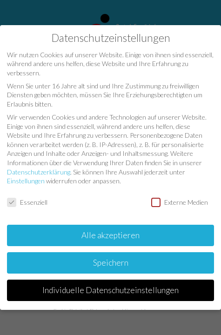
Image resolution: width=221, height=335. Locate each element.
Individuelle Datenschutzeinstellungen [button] (110, 289)
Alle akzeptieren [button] (110, 234)
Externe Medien (179, 201)
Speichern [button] (110, 262)
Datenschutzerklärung (38, 171)
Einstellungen (26, 180)
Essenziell (27, 201)
